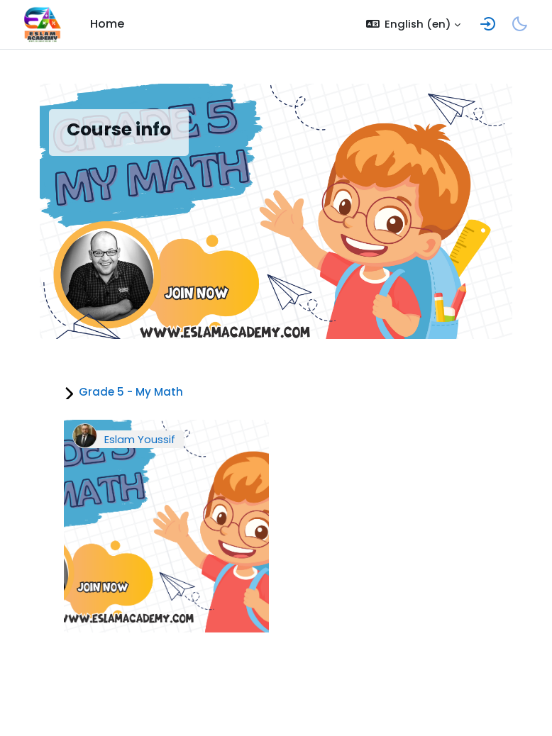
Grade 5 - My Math (131, 391)
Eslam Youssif (139, 439)
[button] (414, 24)
